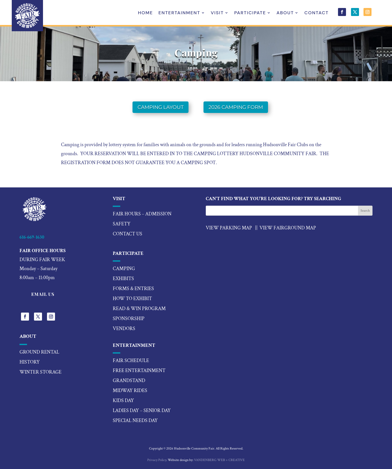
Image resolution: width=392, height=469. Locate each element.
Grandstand (129, 380)
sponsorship (128, 318)
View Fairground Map (288, 228)
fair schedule (131, 360)
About (285, 13)
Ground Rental (39, 352)
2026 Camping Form (235, 107)
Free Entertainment (139, 370)
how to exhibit (132, 298)
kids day (123, 400)
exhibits (123, 278)
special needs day (135, 420)
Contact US (127, 234)
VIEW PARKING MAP (229, 228)
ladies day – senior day (142, 410)
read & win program (139, 308)
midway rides (130, 390)
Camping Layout (161, 107)
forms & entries (133, 288)
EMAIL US (42, 294)
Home (145, 13)
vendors (124, 328)
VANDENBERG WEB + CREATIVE (219, 460)
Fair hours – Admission (142, 214)
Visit (217, 13)
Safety (121, 224)
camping (124, 268)
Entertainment (179, 13)
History (30, 362)
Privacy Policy (156, 460)
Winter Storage (41, 372)
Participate (250, 13)
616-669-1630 (32, 237)
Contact (316, 13)
